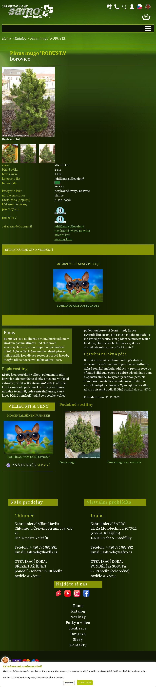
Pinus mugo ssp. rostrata (124, 462)
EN (147, 6)
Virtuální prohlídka (109, 502)
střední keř (62, 235)
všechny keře (63, 239)
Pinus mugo (67, 462)
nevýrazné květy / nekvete (72, 231)
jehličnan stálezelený (69, 226)
